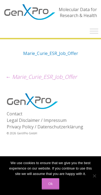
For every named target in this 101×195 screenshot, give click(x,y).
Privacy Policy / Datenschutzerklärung (45, 127)
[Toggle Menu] (94, 31)
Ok (50, 183)
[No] (94, 175)
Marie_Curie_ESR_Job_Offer (50, 53)
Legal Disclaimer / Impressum (37, 120)
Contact (14, 114)
